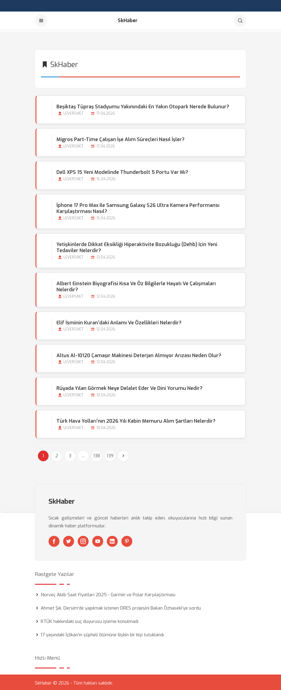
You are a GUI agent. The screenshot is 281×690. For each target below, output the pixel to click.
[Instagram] (83, 539)
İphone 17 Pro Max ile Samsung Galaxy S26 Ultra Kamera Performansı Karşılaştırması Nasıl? (137, 207)
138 (96, 454)
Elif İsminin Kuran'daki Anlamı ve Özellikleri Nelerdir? (118, 321)
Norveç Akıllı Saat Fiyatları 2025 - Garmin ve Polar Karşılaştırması (108, 593)
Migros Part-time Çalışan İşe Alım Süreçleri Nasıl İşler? (120, 138)
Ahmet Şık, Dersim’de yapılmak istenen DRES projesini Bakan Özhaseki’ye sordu (121, 607)
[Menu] (41, 21)
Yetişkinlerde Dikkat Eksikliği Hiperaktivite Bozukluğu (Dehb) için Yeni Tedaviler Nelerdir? (136, 246)
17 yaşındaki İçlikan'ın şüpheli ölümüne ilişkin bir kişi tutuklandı (102, 633)
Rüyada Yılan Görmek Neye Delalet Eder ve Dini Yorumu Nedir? (129, 387)
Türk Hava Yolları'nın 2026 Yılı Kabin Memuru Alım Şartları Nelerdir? (135, 419)
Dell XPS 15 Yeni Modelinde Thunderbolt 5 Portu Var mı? (122, 170)
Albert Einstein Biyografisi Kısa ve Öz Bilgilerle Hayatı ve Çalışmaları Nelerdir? (135, 285)
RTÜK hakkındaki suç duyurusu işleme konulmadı (89, 620)
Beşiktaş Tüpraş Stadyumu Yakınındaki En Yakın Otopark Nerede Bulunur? (142, 105)
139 (110, 454)
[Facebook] (54, 539)
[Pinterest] (126, 539)
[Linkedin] (112, 539)
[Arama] (240, 21)
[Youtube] (97, 539)
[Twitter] (68, 539)
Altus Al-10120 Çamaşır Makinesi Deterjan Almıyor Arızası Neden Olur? (138, 354)
